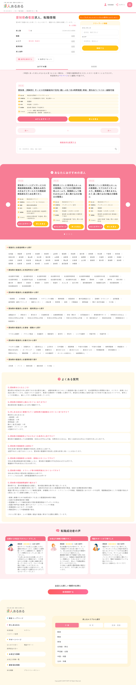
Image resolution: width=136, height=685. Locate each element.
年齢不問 (104, 335)
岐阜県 (75, 259)
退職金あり (12, 316)
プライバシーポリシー (32, 669)
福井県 (48, 259)
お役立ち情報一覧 (13, 658)
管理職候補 (101, 351)
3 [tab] (69, 235)
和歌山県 (38, 262)
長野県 (66, 259)
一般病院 (11, 300)
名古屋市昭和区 (70, 278)
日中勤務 (61, 347)
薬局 (66, 303)
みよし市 (65, 284)
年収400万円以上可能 (35, 319)
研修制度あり (121, 319)
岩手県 (28, 255)
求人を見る (93, 119)
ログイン (27, 629)
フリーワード (86, 28)
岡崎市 (93, 281)
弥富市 (55, 284)
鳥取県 (48, 262)
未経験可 (40, 335)
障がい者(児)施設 (99, 303)
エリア (84, 37)
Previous (8, 206)
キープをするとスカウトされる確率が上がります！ (99, 17)
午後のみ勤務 (97, 347)
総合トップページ (16, 617)
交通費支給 (46, 316)
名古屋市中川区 (100, 278)
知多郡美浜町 (13, 287)
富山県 (30, 259)
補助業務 (25, 354)
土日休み (50, 347)
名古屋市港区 (115, 278)
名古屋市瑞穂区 (85, 278)
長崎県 (28, 265)
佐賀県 (19, 265)
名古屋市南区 (13, 281)
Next (128, 206)
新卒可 (61, 335)
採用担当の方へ (12, 647)
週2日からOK (75, 351)
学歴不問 (93, 335)
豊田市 (19, 284)
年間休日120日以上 (118, 316)
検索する (100, 48)
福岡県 (10, 265)
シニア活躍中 (81, 335)
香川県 (102, 262)
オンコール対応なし (65, 354)
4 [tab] (71, 235)
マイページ (63, 75)
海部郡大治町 (102, 284)
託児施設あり (86, 316)
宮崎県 (55, 265)
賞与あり (34, 316)
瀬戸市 (111, 281)
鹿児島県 (65, 265)
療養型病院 (33, 300)
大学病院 (22, 300)
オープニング (27, 351)
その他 (112, 303)
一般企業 (48, 303)
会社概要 (10, 669)
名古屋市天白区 (71, 281)
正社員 (10, 366)
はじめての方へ (12, 644)
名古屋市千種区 (14, 278)
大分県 (46, 265)
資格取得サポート (101, 316)
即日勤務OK (114, 351)
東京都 (118, 255)
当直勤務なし (81, 354)
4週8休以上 (39, 347)
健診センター (36, 303)
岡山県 (66, 262)
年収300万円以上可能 (16, 319)
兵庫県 (19, 262)
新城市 (37, 284)
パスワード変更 (12, 633)
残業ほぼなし (13, 354)
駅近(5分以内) (13, 351)
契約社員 (29, 366)
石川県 (39, 259)
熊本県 (37, 265)
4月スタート (37, 354)
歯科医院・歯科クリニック (17, 303)
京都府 (120, 259)
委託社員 (40, 366)
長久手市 (76, 284)
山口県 (84, 262)
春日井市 (121, 281)
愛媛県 (111, 262)
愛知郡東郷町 (88, 284)
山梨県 (57, 259)
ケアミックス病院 (48, 300)
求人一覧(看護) (19, 11)
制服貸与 (11, 322)
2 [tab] (66, 235)
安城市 (28, 284)
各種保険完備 (58, 316)
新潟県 (21, 259)
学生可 (69, 335)
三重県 (102, 259)
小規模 (38, 351)
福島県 (64, 255)
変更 (73, 36)
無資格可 (51, 335)
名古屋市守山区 (27, 281)
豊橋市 (84, 281)
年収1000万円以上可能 (75, 319)
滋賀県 (111, 259)
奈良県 (28, 262)
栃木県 (82, 255)
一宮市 (102, 281)
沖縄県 (75, 265)
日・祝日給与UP (93, 319)
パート (19, 366)
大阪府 (10, 262)
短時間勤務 (110, 347)
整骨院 (58, 303)
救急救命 (72, 300)
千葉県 (109, 255)
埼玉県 (100, 255)
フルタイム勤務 (14, 347)
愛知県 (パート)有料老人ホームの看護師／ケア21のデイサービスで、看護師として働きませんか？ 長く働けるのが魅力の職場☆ (103, 192)
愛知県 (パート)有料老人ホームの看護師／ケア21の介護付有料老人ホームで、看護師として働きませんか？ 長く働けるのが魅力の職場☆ (67, 192)
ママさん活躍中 (14, 335)
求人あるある (8, 11)
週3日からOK (88, 351)
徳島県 (93, 262)
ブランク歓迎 (28, 335)
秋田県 (46, 255)
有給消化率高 (108, 319)
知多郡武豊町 (27, 287)
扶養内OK (27, 347)
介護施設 (75, 303)
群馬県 (91, 255)
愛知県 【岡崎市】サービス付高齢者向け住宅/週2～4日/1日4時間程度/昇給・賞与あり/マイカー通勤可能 (66, 90)
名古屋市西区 (42, 278)
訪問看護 (117, 300)
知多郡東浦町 (115, 284)
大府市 (46, 284)
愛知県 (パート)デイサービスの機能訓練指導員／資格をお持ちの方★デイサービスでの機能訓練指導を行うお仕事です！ (32, 191)
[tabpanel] (32, 204)
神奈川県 (11, 259)
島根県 (57, 262)
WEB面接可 (50, 354)
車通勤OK (122, 347)
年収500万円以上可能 (55, 319)
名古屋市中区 (56, 278)
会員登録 (10, 629)
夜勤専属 (72, 347)
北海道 (10, 255)
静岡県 (84, 259)
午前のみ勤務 (84, 347)
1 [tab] (64, 235)
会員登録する (68, 591)
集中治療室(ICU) (85, 300)
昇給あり (24, 316)
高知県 (120, 262)
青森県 (19, 255)
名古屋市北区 (28, 278)
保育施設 (86, 303)
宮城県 (37, 255)
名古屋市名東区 (56, 281)
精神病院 (62, 300)
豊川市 (10, 284)
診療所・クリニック (103, 300)
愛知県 (93, 259)
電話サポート (29, 644)
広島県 (75, 262)
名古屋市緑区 (42, 281)
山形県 (55, 255)
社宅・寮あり (72, 316)
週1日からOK (61, 351)
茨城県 (73, 255)
